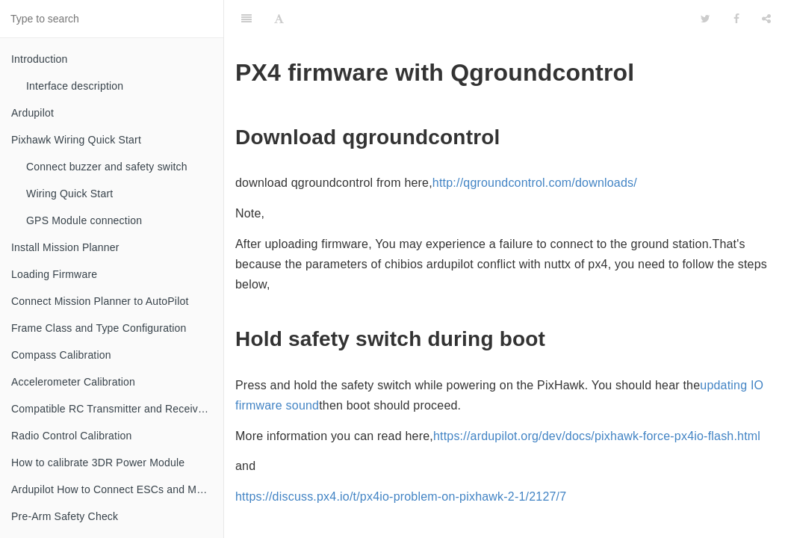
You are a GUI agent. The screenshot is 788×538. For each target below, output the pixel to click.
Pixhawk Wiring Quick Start (76, 140)
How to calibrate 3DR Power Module (97, 463)
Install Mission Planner (65, 247)
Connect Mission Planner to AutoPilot (100, 301)
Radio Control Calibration (71, 436)
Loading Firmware (54, 274)
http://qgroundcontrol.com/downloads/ (534, 182)
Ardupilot (32, 113)
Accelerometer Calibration (73, 382)
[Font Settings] (279, 18)
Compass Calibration (61, 355)
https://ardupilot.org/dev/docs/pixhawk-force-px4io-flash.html (596, 436)
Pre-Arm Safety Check (64, 516)
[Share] (766, 18)
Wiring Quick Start (69, 194)
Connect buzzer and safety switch (106, 167)
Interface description (74, 86)
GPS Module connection (84, 220)
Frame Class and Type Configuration (99, 328)
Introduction (39, 59)
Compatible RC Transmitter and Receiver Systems (117, 409)
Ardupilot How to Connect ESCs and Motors (115, 489)
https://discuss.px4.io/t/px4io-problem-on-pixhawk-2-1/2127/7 (400, 496)
